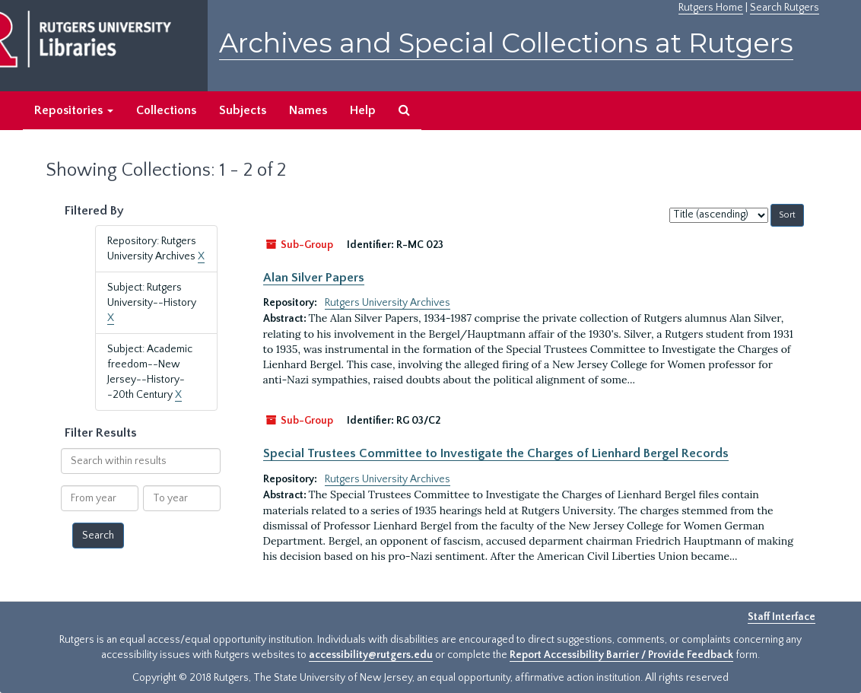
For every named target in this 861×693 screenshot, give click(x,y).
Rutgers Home (710, 8)
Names (308, 110)
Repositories (73, 110)
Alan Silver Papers (313, 278)
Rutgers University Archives (387, 303)
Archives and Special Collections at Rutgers (506, 43)
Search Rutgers (784, 8)
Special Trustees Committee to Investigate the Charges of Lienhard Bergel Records (496, 453)
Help (363, 110)
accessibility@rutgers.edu (371, 655)
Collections (166, 110)
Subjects (242, 110)
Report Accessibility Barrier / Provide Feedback (621, 655)
